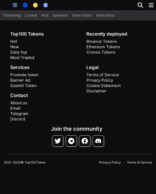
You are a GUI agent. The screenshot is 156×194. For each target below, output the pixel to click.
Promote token (24, 74)
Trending (12, 15)
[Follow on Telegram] (71, 141)
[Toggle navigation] (151, 5)
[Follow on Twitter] (57, 141)
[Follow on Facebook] (84, 141)
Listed (31, 15)
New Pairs (82, 15)
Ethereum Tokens (103, 46)
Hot (45, 15)
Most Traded (22, 57)
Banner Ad (20, 80)
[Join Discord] (98, 141)
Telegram (19, 113)
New (14, 46)
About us (18, 102)
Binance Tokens (101, 41)
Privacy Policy (99, 80)
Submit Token (23, 85)
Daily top (18, 52)
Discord (17, 119)
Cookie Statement (103, 85)
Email (15, 108)
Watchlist (105, 15)
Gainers (60, 15)
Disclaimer (96, 90)
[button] (5, 5)
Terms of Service (102, 74)
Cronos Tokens (101, 52)
